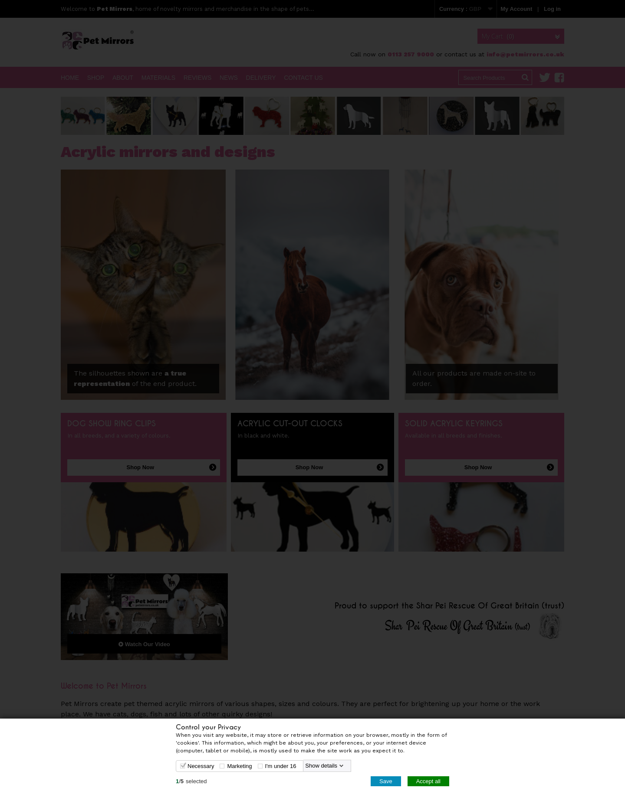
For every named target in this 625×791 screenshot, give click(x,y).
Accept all (428, 781)
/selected (191, 781)
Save (385, 781)
